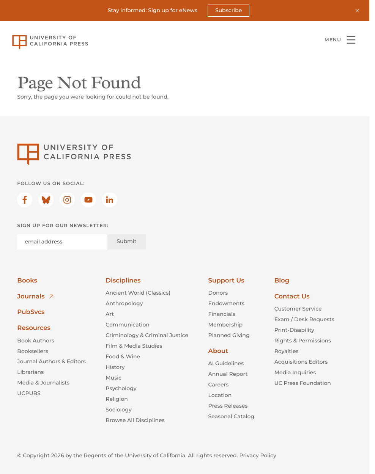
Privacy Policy (257, 455)
